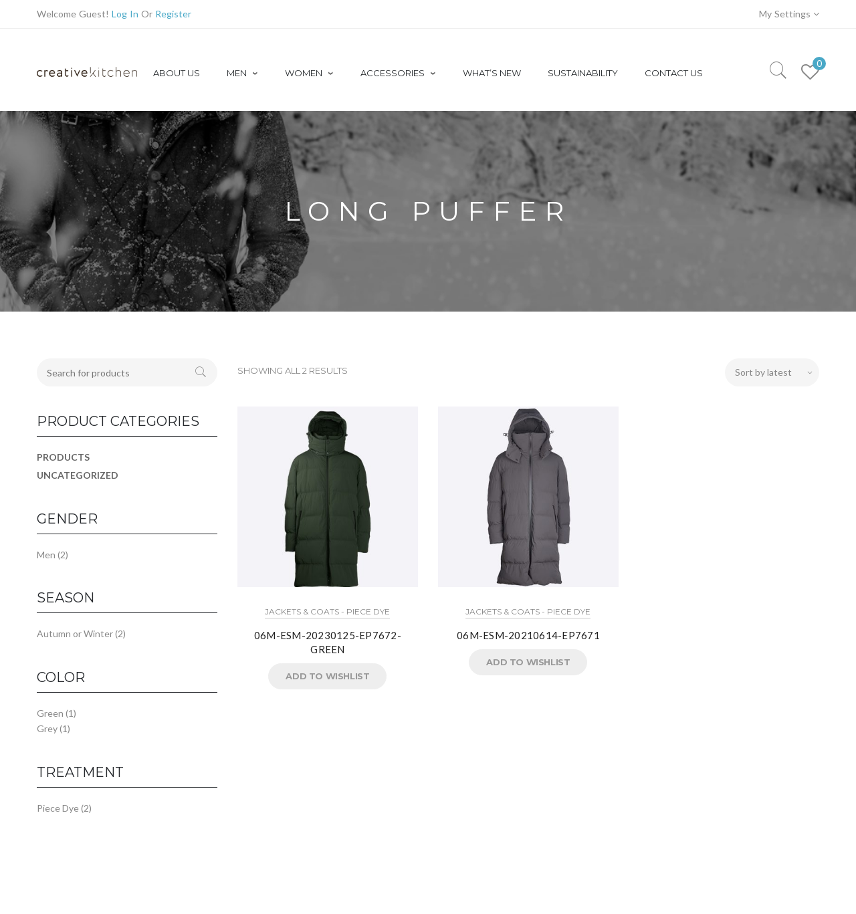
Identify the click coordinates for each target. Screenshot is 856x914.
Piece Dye (58, 808)
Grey (47, 728)
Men (46, 554)
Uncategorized (77, 475)
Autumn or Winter (75, 633)
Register (173, 13)
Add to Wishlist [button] (327, 676)
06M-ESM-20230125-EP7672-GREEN (327, 642)
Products (63, 457)
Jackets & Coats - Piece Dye (327, 611)
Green (50, 713)
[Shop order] (772, 372)
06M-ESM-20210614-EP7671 (528, 635)
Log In (125, 13)
